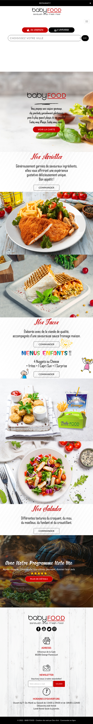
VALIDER (59, 684)
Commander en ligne (68, 720)
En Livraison (35, 30)
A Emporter (61, 30)
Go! (85, 38)
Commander (46, 187)
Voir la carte (46, 129)
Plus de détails (39, 579)
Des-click (55, 720)
